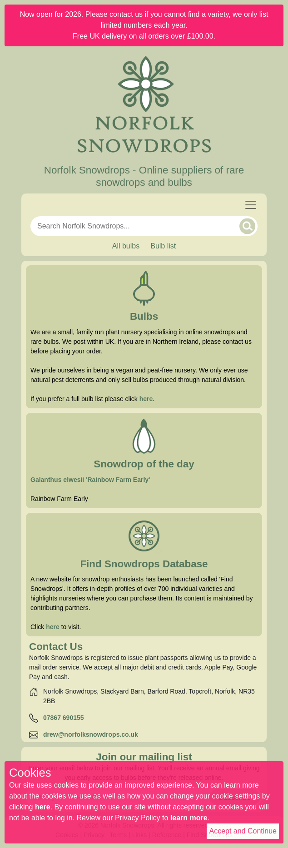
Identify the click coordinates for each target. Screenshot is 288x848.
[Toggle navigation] (251, 205)
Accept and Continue (243, 831)
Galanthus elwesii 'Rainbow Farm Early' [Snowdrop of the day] (90, 479)
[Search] (247, 226)
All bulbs (125, 246)
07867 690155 (63, 717)
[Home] (144, 105)
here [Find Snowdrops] (53, 626)
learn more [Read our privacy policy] (189, 818)
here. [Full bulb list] (146, 398)
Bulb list (163, 246)
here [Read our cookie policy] (42, 807)
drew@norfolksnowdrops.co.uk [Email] (90, 734)
